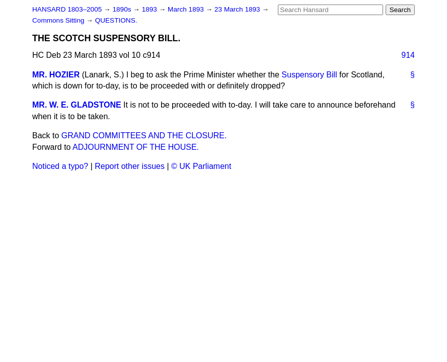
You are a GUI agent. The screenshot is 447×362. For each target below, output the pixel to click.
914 (408, 55)
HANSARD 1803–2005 (67, 9)
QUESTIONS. (116, 20)
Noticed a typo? (60, 166)
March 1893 (187, 9)
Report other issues (130, 166)
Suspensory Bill (309, 74)
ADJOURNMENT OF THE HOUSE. (135, 147)
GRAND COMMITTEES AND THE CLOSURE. (144, 135)
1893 (150, 9)
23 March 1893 (238, 9)
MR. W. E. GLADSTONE (76, 105)
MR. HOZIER (56, 74)
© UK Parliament (201, 166)
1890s (122, 9)
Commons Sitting (59, 20)
